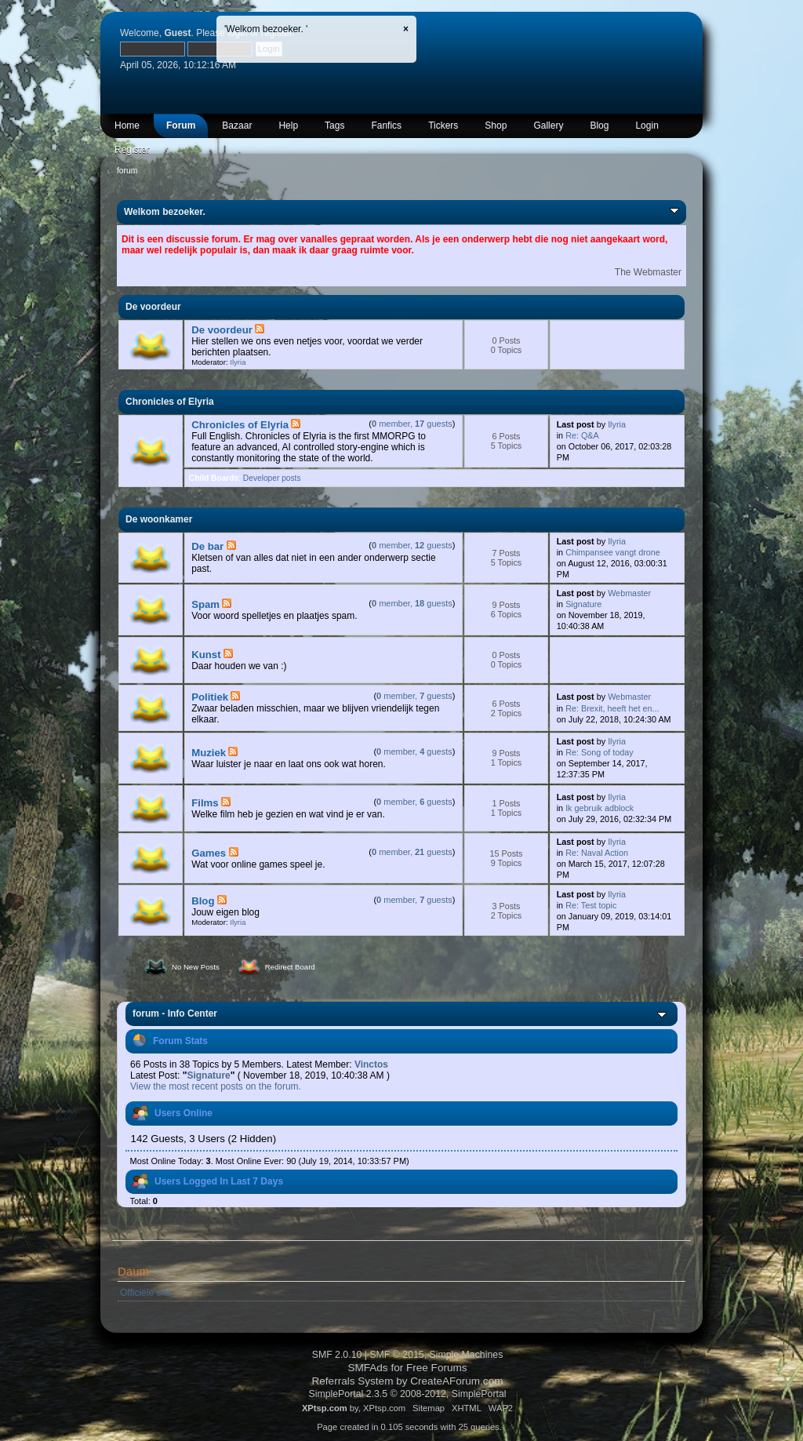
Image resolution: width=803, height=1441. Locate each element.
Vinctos (371, 1064)
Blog (599, 125)
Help (288, 125)
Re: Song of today (599, 752)
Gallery (548, 125)
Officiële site (145, 1292)
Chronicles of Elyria (240, 425)
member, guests (412, 423)
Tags (334, 125)
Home (127, 125)
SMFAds (367, 1368)
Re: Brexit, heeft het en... (612, 708)
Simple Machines (466, 1354)
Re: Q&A (582, 435)
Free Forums (436, 1368)
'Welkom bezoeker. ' (265, 29)
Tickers (443, 125)
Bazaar (237, 125)
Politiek (209, 697)
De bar (207, 546)
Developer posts (272, 478)
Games (208, 853)
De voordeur (222, 330)
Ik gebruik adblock (599, 808)
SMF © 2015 (396, 1354)
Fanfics (386, 125)
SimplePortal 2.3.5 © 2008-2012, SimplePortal (407, 1393)
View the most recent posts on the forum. (215, 1086)
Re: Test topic (590, 905)
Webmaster (629, 593)
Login (646, 125)
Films (204, 803)
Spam (205, 604)
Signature (583, 604)
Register (132, 149)
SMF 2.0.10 (337, 1354)
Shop (496, 125)
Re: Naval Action (596, 852)
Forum (180, 125)
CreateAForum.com (456, 1381)
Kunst (205, 654)
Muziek (208, 753)
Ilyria (237, 362)
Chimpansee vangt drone (612, 552)
